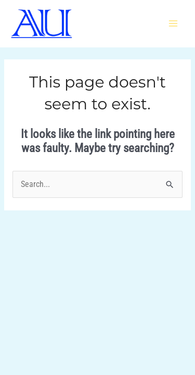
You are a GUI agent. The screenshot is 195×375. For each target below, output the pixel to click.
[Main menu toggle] (173, 23)
